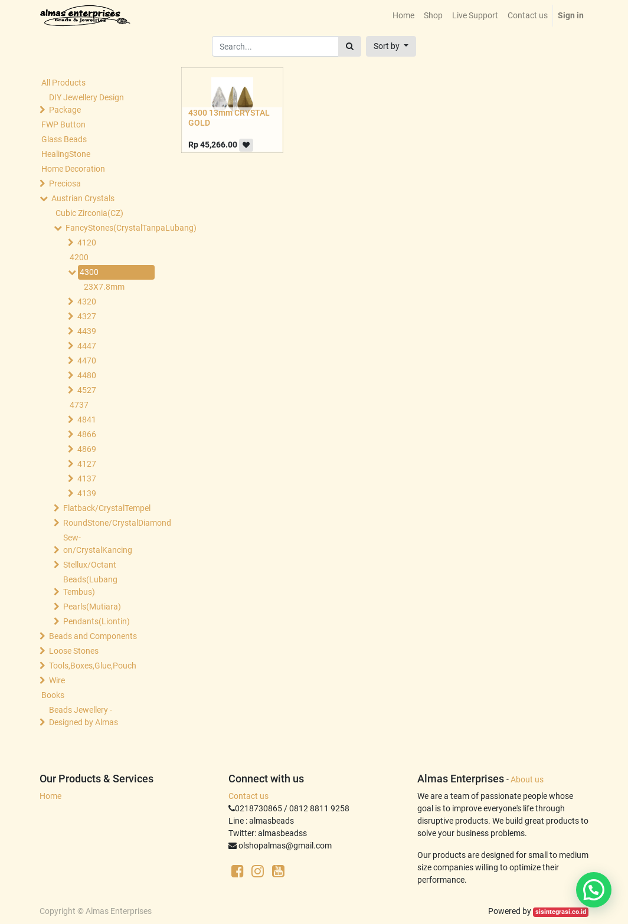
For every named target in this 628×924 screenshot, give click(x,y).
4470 (86, 360)
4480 (86, 375)
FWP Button (63, 124)
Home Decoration (73, 168)
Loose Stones (74, 651)
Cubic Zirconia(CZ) (89, 213)
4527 (86, 390)
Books (52, 695)
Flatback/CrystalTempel (106, 508)
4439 (86, 331)
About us (527, 779)
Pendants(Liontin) (96, 621)
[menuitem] (403, 16)
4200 (79, 257)
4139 (86, 493)
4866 (86, 434)
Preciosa (65, 183)
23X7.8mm (104, 286)
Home (50, 796)
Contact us (248, 796)
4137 (86, 478)
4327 (86, 316)
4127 (86, 463)
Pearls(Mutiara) (92, 606)
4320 (86, 301)
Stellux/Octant (89, 564)
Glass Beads (64, 139)
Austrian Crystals (83, 198)
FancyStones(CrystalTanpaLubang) (109, 227)
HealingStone (65, 154)
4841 (86, 419)
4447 (86, 345)
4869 (86, 449)
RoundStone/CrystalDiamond (106, 522)
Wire (57, 680)
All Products (63, 82)
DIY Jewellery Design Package (86, 103)
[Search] (349, 46)
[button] (391, 46)
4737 (79, 404)
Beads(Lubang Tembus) (90, 586)
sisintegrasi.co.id (560, 912)
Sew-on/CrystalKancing (97, 544)
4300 (89, 272)
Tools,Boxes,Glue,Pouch (92, 665)
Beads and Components (93, 636)
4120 (86, 242)
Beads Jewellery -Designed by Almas (83, 716)
